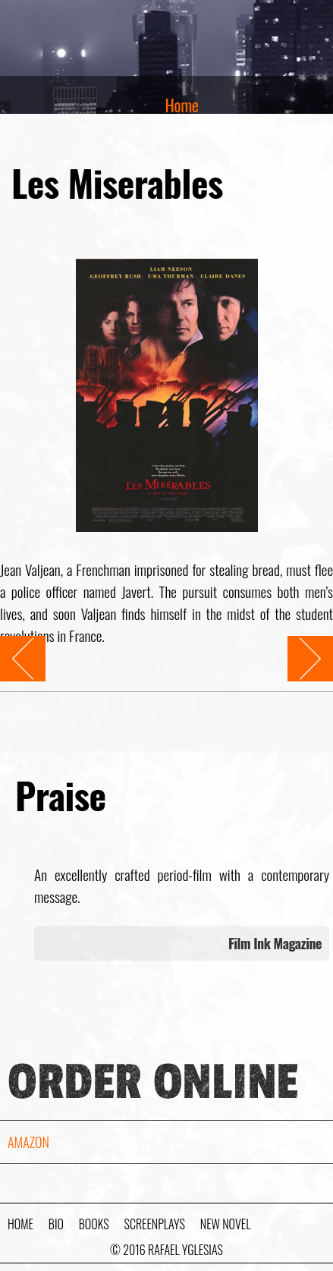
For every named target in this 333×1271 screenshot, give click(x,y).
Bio (56, 1224)
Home (182, 105)
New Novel (225, 1224)
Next (298, 647)
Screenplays (154, 1224)
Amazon (28, 1142)
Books (94, 1224)
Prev (11, 647)
